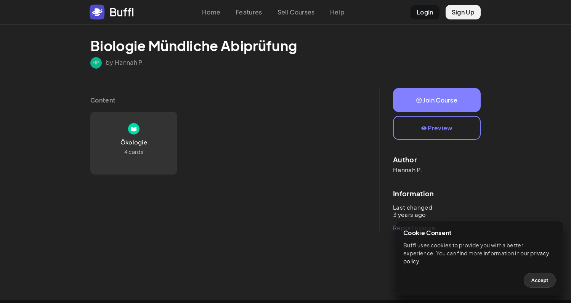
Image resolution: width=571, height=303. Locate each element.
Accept (539, 280)
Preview (437, 128)
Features (249, 12)
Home (211, 12)
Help (337, 12)
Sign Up (463, 12)
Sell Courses (296, 12)
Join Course (436, 100)
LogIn (425, 12)
